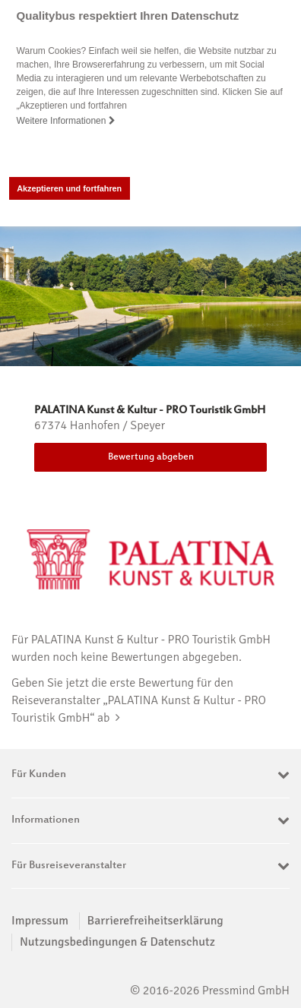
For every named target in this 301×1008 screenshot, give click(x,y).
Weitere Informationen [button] (66, 120)
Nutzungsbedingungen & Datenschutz (117, 941)
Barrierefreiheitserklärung (155, 920)
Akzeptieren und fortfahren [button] (69, 188)
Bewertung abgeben (151, 457)
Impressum (39, 920)
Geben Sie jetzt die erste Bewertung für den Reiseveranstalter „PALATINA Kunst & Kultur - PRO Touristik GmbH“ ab (138, 700)
